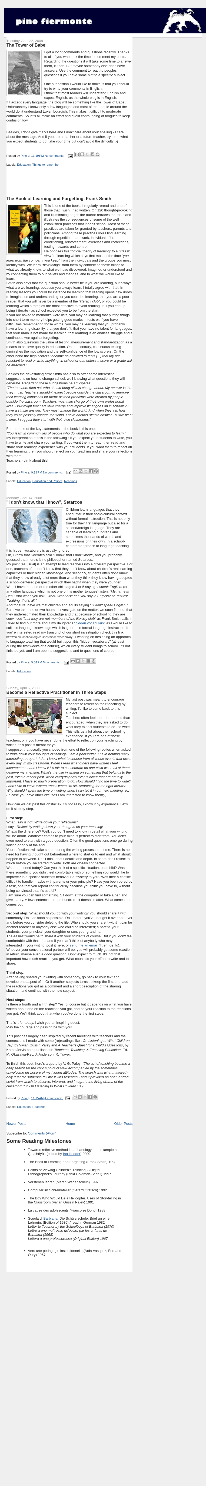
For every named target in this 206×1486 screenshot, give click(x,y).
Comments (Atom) (42, 1133)
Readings (70, 481)
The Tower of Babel (26, 45)
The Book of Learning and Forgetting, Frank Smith (58, 198)
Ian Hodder (71, 1154)
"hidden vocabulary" (89, 623)
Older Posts (123, 1124)
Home (70, 1124)
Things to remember (45, 164)
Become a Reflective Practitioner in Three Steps (56, 692)
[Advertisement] (69, 187)
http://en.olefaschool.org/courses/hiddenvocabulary (39, 637)
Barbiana (51, 1218)
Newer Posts (16, 1124)
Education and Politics (47, 481)
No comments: (55, 155)
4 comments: (54, 1098)
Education (24, 164)
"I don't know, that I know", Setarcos (44, 502)
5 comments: (52, 662)
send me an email (84, 945)
